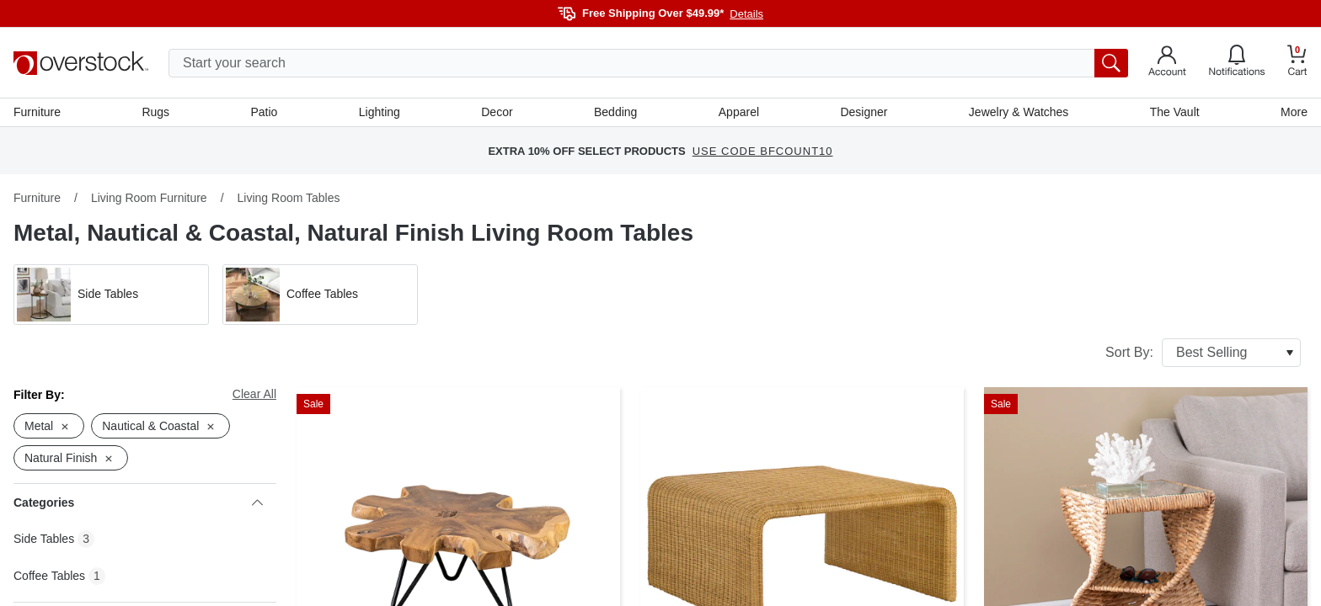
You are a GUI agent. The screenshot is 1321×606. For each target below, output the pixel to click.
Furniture (37, 112)
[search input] (648, 63)
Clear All (254, 394)
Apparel (739, 112)
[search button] (1111, 63)
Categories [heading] (138, 502)
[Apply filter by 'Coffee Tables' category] (320, 294)
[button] (111, 294)
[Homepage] (80, 63)
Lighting (379, 112)
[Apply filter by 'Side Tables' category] (111, 294)
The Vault (1175, 112)
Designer (863, 112)
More (1294, 112)
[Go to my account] (1167, 63)
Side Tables (43, 538)
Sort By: (1203, 352)
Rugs (155, 112)
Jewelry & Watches (1019, 112)
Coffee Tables (49, 575)
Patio (264, 112)
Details (746, 14)
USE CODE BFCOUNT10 (763, 151)
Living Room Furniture (149, 198)
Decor (496, 112)
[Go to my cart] (1297, 63)
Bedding (615, 112)
